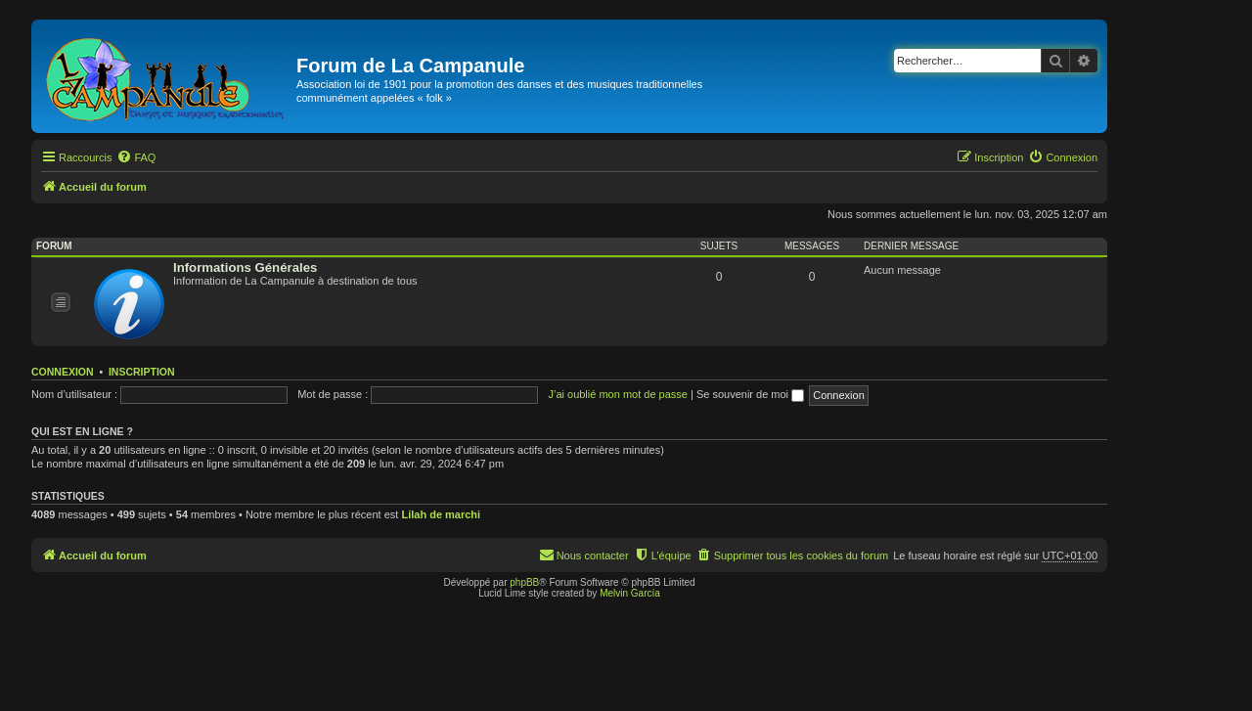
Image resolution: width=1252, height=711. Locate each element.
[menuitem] (136, 157)
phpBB (524, 582)
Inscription (142, 372)
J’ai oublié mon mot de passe (617, 394)
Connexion (62, 372)
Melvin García (630, 593)
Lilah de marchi (440, 514)
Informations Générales (245, 267)
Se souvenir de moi (750, 394)
